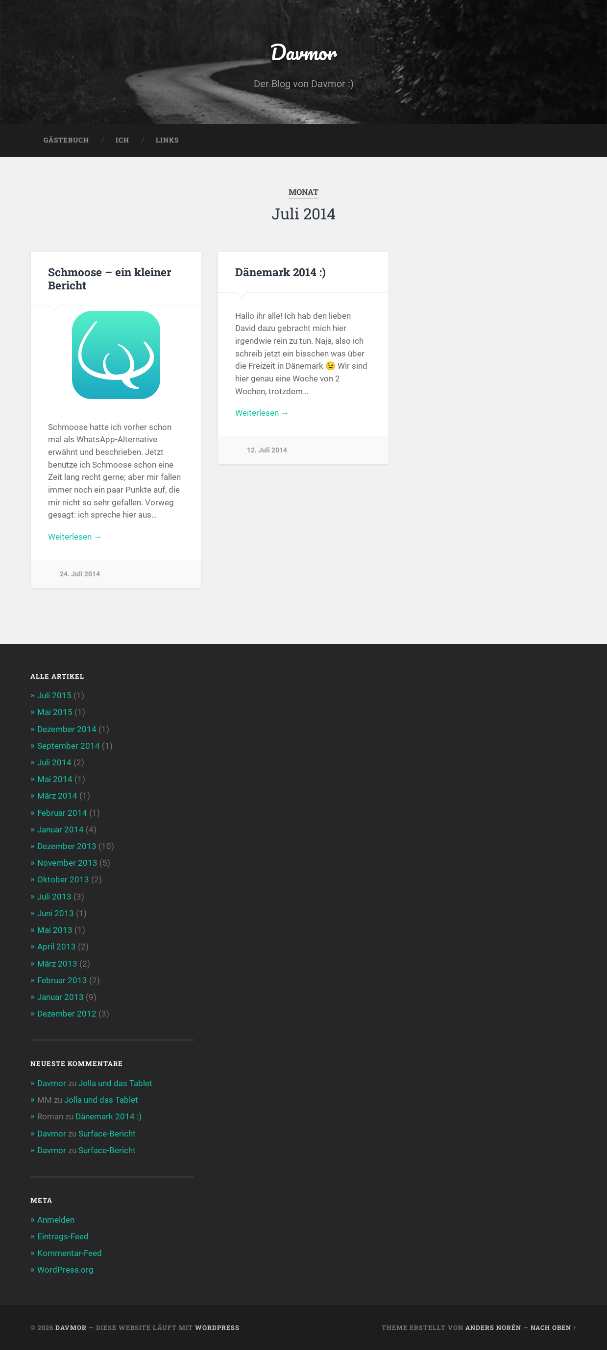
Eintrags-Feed (63, 1236)
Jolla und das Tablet (115, 1083)
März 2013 (57, 964)
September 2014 (68, 746)
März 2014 (57, 796)
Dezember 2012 (67, 1013)
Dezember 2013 (67, 846)
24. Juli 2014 (80, 574)
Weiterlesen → (75, 537)
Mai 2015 (55, 712)
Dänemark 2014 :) (280, 271)
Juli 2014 (54, 762)
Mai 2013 (55, 930)
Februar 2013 (62, 980)
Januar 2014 (60, 829)
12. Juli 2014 (267, 450)
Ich (122, 140)
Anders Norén (493, 1327)
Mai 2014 (55, 779)
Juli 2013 (54, 896)
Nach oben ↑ (554, 1327)
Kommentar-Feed (69, 1253)
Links (167, 140)
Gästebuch (66, 140)
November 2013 (67, 863)
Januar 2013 (60, 997)
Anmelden (55, 1220)
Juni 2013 (55, 913)
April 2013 (56, 946)
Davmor (303, 51)
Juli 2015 (54, 695)
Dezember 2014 (67, 729)
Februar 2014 (62, 813)
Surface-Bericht (107, 1133)
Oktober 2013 (63, 879)
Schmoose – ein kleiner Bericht (109, 278)
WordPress (217, 1327)
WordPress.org (65, 1270)
